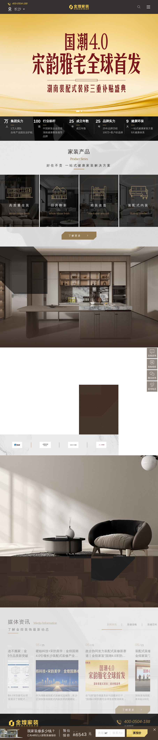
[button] (78, 111)
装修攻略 (132, 624)
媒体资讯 (19, 622)
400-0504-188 (19, 3)
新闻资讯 (112, 624)
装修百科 (152, 624)
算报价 (137, 732)
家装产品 (79, 152)
